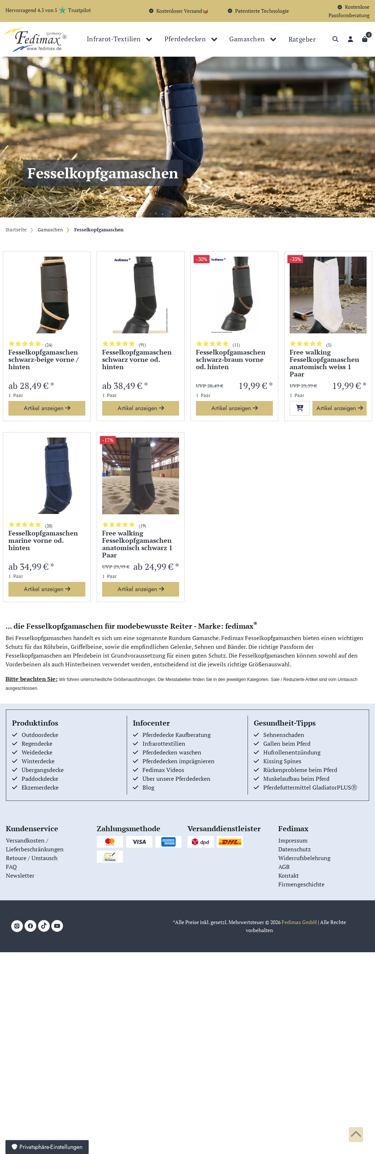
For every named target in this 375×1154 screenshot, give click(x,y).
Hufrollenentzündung (291, 752)
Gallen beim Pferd (287, 743)
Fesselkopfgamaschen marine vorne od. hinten (43, 541)
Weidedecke (37, 752)
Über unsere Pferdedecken (176, 779)
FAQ (11, 867)
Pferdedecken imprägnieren (178, 761)
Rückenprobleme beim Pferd (300, 770)
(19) (142, 526)
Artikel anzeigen (47, 408)
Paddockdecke (40, 779)
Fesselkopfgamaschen (98, 230)
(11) (236, 345)
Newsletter (20, 875)
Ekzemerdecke (40, 787)
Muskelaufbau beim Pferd (296, 779)
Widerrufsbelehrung (304, 858)
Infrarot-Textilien (114, 38)
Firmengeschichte (301, 884)
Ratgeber (302, 39)
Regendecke (37, 743)
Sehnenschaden (283, 735)
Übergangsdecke (43, 770)
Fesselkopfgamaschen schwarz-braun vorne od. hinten (231, 360)
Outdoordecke (40, 735)
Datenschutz (294, 849)
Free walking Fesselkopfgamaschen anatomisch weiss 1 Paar (324, 363)
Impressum (293, 840)
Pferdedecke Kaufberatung (176, 735)
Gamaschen (248, 38)
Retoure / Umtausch (31, 858)
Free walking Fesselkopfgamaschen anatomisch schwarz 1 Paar (137, 544)
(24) (48, 345)
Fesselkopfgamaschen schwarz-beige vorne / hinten (43, 360)
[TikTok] (44, 926)
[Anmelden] (350, 39)
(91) (142, 345)
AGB (284, 867)
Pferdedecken (186, 38)
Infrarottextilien (163, 743)
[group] (46, 295)
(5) (328, 345)
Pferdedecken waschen (171, 752)
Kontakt (288, 875)
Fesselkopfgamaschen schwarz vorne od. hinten (137, 360)
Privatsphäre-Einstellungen (47, 1147)
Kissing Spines (282, 761)
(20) (48, 526)
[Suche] (335, 39)
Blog (148, 787)
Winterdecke (38, 761)
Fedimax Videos (163, 770)
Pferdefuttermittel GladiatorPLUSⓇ (310, 787)
